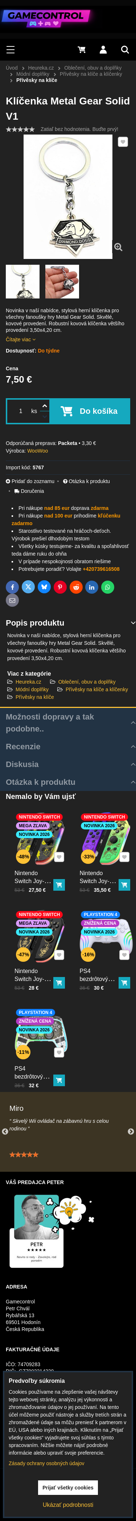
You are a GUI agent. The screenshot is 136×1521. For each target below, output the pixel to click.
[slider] (20, 129)
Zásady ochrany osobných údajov (47, 1463)
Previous (5, 1131)
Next (131, 1131)
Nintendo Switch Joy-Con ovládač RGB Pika (34, 873)
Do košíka (99, 411)
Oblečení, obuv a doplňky (87, 682)
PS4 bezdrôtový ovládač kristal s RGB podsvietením (36, 1071)
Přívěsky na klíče (35, 697)
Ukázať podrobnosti (68, 1505)
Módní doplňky (32, 689)
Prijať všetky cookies (68, 1488)
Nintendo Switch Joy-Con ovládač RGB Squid (100, 873)
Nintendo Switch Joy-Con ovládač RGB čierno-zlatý (34, 973)
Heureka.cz (28, 682)
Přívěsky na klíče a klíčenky (97, 689)
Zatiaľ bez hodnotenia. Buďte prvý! (79, 129)
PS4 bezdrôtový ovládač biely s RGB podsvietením (102, 973)
